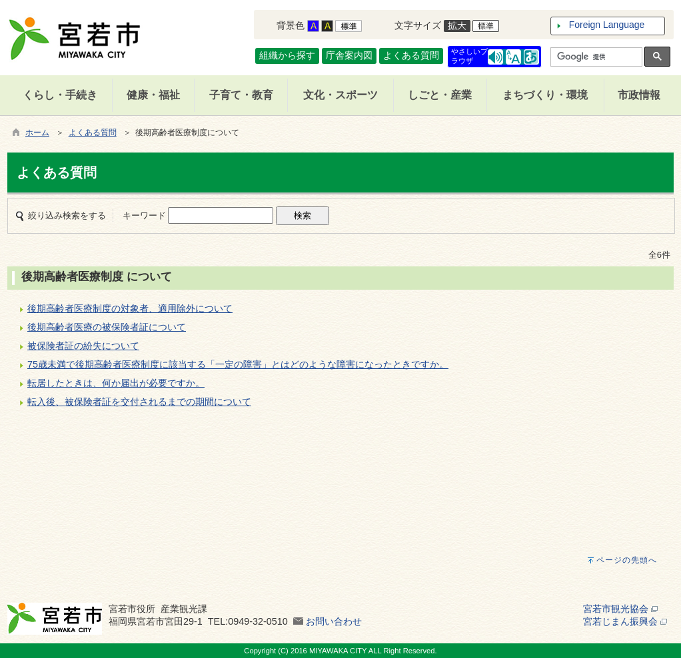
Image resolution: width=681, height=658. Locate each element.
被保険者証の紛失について (83, 345)
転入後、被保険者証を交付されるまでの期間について (139, 401)
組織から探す (287, 55)
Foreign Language (607, 24)
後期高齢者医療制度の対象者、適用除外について (130, 308)
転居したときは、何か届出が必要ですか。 (116, 383)
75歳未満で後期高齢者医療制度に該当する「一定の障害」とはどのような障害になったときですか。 (237, 364)
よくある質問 (411, 55)
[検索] (595, 57)
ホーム (37, 132)
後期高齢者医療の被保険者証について (106, 327)
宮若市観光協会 (620, 608)
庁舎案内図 (349, 55)
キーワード (144, 215)
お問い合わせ (334, 621)
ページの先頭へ (626, 560)
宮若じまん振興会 (625, 621)
